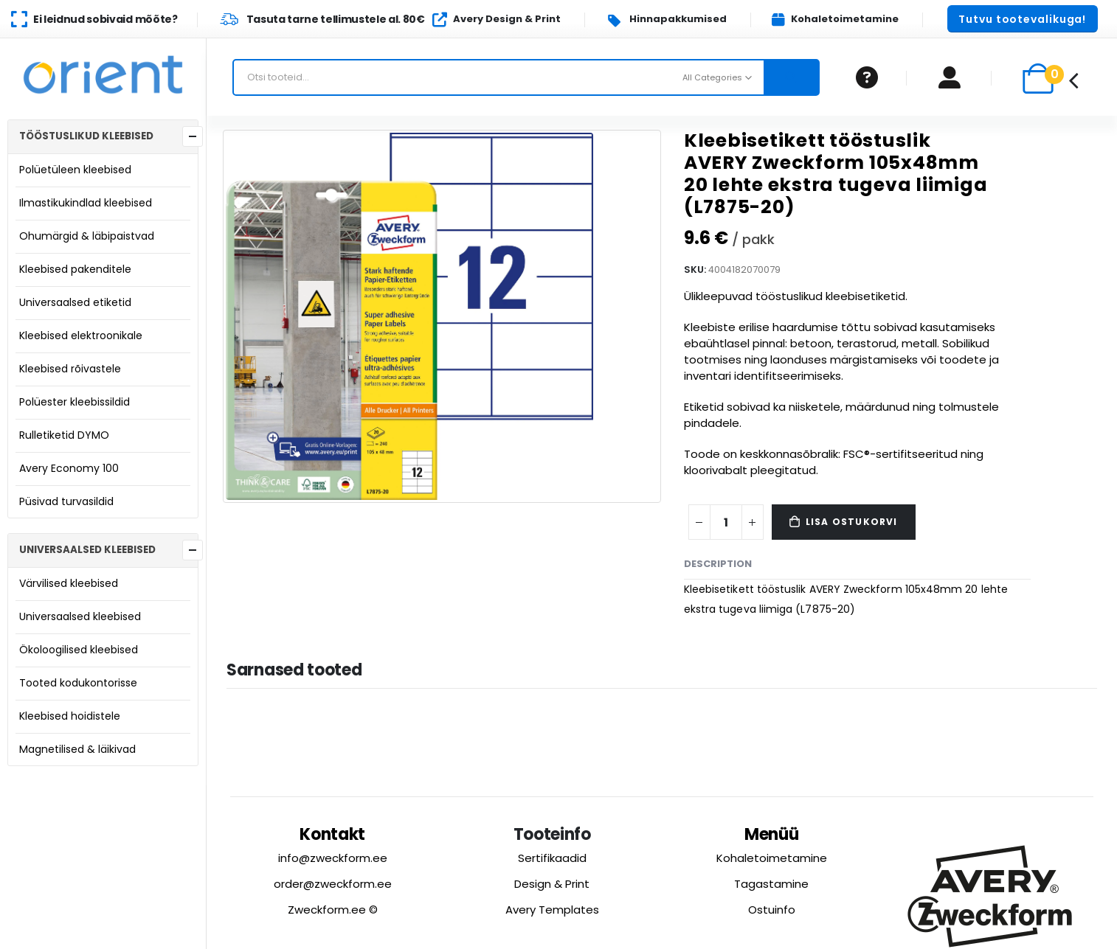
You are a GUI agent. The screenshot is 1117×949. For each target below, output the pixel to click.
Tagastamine (771, 883)
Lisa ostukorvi (852, 521)
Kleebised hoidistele (69, 716)
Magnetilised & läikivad (77, 749)
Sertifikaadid (552, 858)
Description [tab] (718, 564)
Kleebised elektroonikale (80, 335)
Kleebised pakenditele (75, 269)
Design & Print (551, 883)
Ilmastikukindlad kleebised (85, 202)
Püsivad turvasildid (66, 501)
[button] (1022, 18)
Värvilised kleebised (68, 583)
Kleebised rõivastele (70, 368)
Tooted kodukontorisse (78, 682)
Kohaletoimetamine (771, 858)
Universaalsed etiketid (75, 302)
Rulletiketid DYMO (64, 435)
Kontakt (332, 834)
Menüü (771, 834)
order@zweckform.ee (333, 883)
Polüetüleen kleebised (75, 169)
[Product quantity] (726, 522)
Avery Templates (552, 909)
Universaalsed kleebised (80, 616)
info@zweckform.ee (332, 858)
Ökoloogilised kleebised (78, 649)
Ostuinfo (771, 909)
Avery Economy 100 (69, 468)
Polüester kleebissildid (74, 401)
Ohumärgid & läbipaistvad (86, 236)
